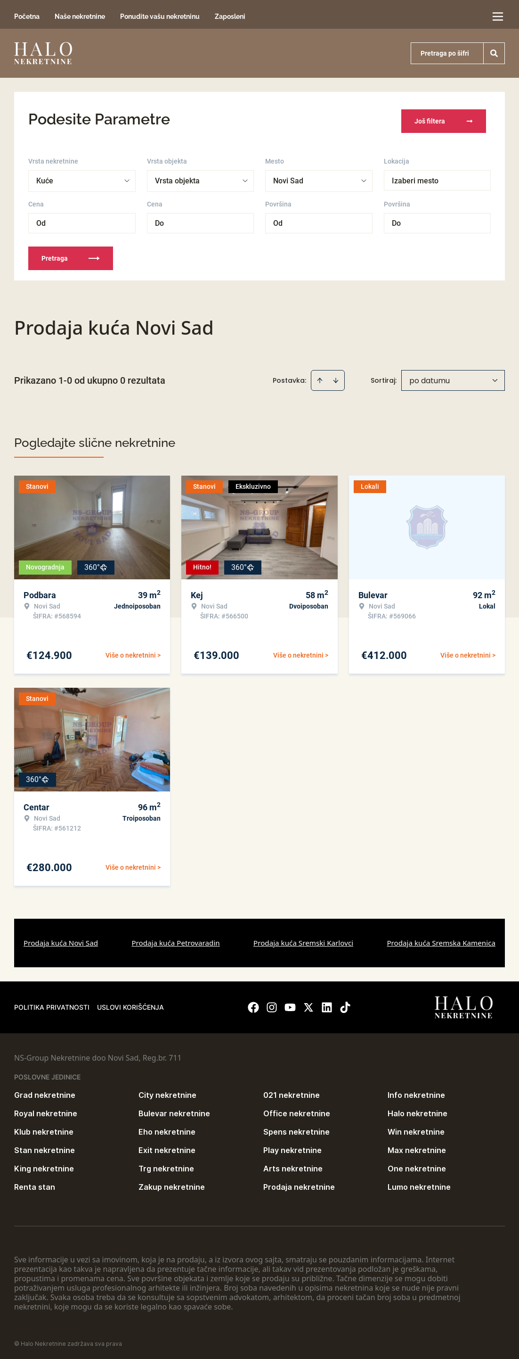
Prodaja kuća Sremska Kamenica (441, 939)
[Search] (494, 53)
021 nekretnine (291, 1091)
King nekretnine (44, 1165)
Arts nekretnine (293, 1165)
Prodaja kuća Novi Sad (61, 939)
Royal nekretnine (45, 1110)
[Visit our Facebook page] (253, 1004)
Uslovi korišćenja (130, 1004)
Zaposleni (230, 16)
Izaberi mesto (415, 177)
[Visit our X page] (308, 1004)
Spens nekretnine (296, 1128)
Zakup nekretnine (171, 1183)
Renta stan (34, 1183)
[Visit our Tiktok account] (345, 1004)
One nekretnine (417, 1165)
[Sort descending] (336, 377)
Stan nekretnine (44, 1147)
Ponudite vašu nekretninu (160, 16)
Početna (27, 16)
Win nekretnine (416, 1128)
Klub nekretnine (43, 1128)
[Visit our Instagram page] (271, 1004)
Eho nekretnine (166, 1128)
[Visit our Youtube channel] (290, 1004)
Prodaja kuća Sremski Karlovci (303, 939)
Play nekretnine (292, 1147)
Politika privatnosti (51, 1004)
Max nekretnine (417, 1147)
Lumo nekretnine (419, 1183)
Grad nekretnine (44, 1091)
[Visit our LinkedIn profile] (326, 1004)
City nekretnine (167, 1091)
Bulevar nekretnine (174, 1110)
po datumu (429, 377)
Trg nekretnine (166, 1165)
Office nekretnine (296, 1110)
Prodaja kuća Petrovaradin (175, 939)
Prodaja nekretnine (299, 1183)
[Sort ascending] (320, 377)
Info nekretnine (416, 1091)
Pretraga (70, 255)
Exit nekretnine (166, 1147)
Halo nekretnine (417, 1110)
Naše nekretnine (80, 16)
